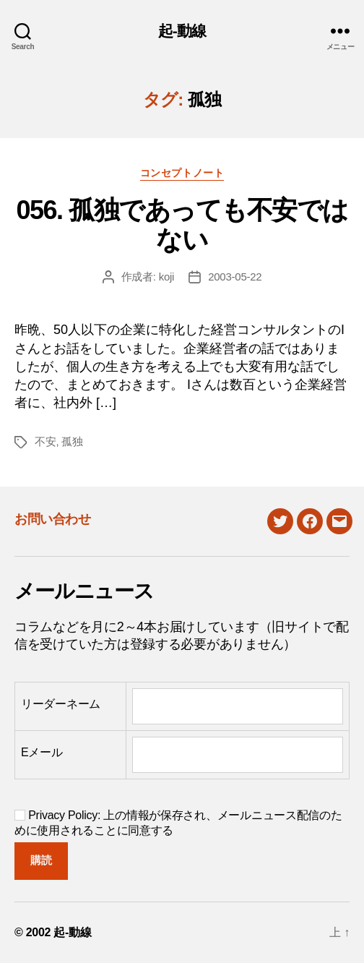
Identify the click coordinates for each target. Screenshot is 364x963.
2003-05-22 (234, 276)
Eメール (42, 752)
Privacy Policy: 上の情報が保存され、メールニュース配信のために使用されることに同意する (178, 822)
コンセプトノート (182, 173)
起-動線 (182, 30)
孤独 (72, 441)
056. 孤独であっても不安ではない (181, 224)
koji (167, 276)
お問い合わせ (52, 519)
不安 (45, 441)
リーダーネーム (60, 704)
